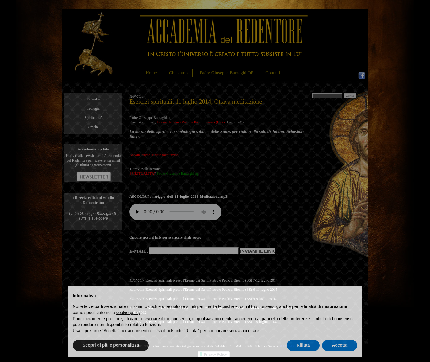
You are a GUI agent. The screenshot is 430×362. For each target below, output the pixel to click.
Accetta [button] (339, 345)
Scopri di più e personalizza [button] (111, 345)
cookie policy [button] (128, 312)
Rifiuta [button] (303, 345)
